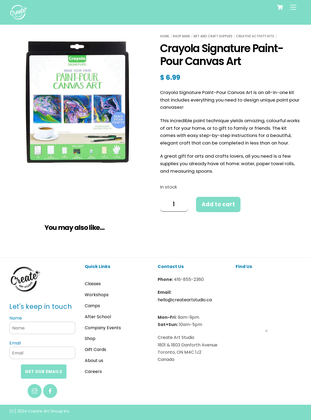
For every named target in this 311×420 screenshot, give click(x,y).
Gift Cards (95, 349)
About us (94, 360)
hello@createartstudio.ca (185, 300)
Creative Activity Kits (255, 36)
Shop (90, 338)
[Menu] (293, 7)
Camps (92, 306)
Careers (93, 371)
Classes (93, 284)
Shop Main (181, 36)
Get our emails (43, 371)
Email (15, 343)
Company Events (103, 328)
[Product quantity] (174, 204)
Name (15, 318)
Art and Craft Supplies (212, 36)
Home (164, 36)
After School (98, 317)
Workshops (97, 295)
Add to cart (218, 204)
